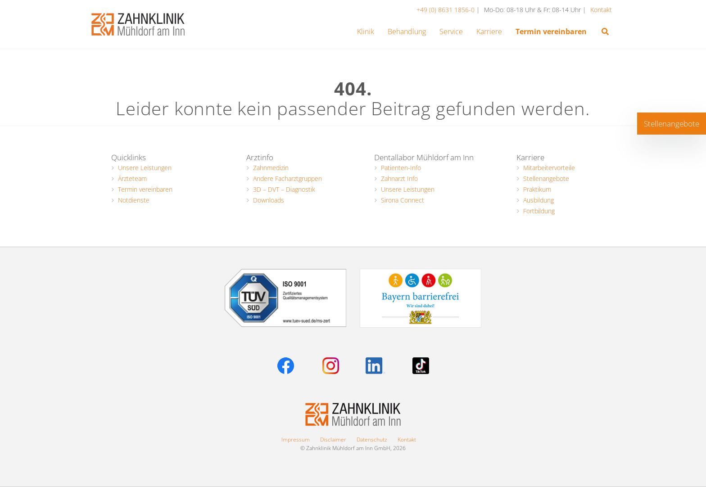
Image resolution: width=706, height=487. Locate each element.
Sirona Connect (402, 200)
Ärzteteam (132, 178)
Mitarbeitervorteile (549, 167)
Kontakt (601, 10)
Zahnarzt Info (399, 178)
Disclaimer (333, 439)
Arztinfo (259, 157)
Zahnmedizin (271, 167)
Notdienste (133, 200)
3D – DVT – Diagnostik (284, 189)
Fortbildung (539, 211)
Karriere (530, 157)
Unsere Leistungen (145, 167)
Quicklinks (128, 157)
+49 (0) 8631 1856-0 (446, 10)
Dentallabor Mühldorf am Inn (424, 157)
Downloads (268, 200)
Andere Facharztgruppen (287, 178)
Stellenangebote (546, 178)
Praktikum (537, 189)
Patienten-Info (401, 167)
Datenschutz (372, 439)
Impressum (295, 439)
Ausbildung (538, 200)
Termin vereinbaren (145, 189)
